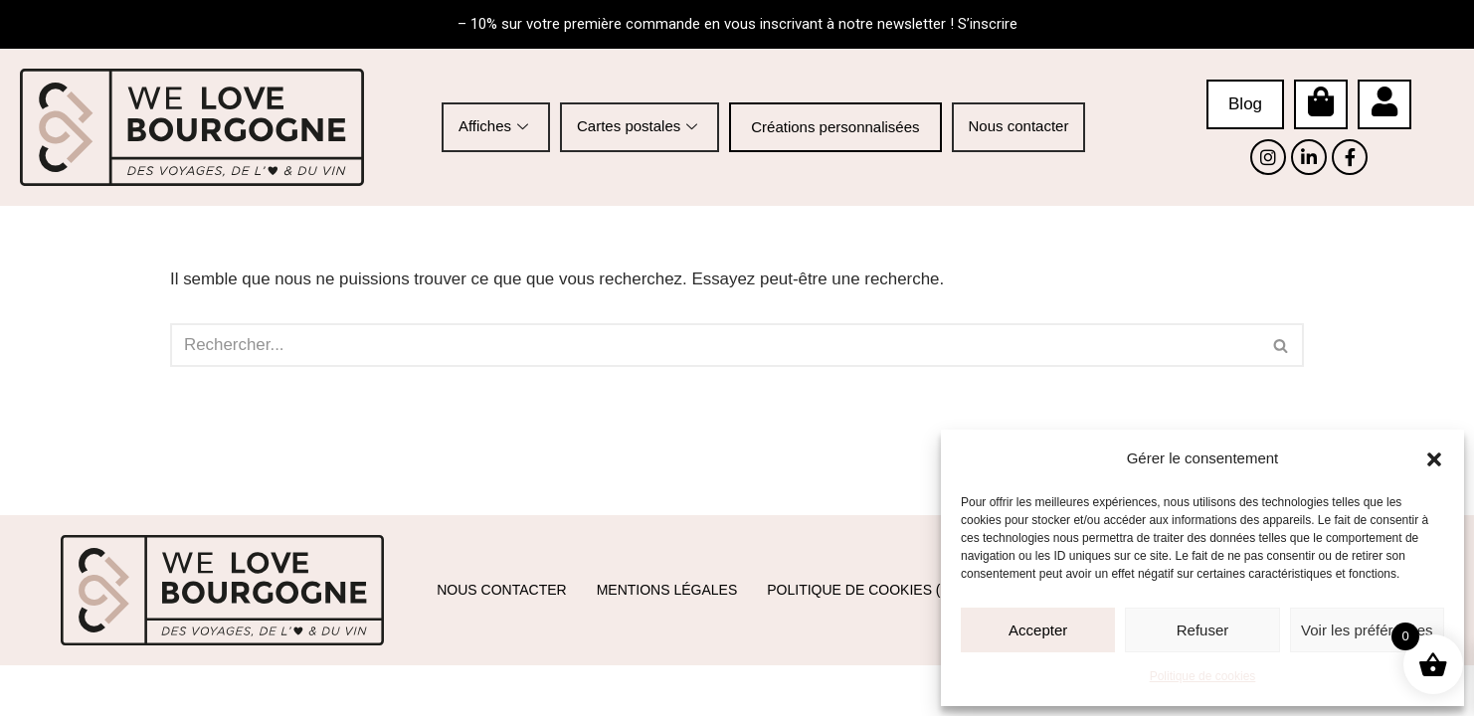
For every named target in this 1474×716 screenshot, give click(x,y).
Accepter (1038, 630)
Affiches (496, 125)
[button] (1434, 459)
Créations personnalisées (835, 126)
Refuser (1203, 630)
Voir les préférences (1367, 630)
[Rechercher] (714, 346)
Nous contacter (1019, 125)
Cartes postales (639, 125)
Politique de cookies (1203, 676)
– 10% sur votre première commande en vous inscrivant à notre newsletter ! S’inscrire (737, 24)
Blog (1245, 103)
